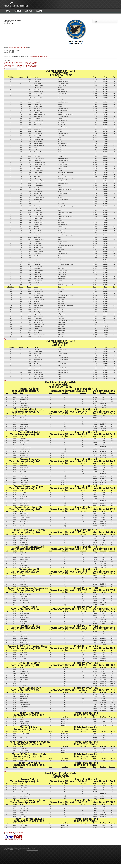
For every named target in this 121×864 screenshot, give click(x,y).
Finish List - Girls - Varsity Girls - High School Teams (20, 62)
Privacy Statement (24, 848)
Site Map (32, 848)
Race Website (19, 832)
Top (5, 69)
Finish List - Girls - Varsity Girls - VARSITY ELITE (20, 64)
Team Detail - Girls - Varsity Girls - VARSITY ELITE (20, 67)
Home (8, 10)
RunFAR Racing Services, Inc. (38, 56)
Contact (28, 10)
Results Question (9, 832)
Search (39, 10)
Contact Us (7, 848)
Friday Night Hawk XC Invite (18, 47)
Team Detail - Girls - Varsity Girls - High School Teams (21, 65)
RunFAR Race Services (32, 850)
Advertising (14, 848)
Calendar (17, 10)
